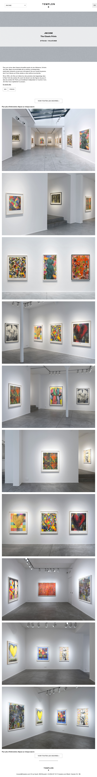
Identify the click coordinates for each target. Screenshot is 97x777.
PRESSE (11, 89)
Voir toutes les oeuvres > (48, 101)
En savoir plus (7, 84)
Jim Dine (15, 5)
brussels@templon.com (23, 774)
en (95, 5)
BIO (5, 89)
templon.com (62, 774)
